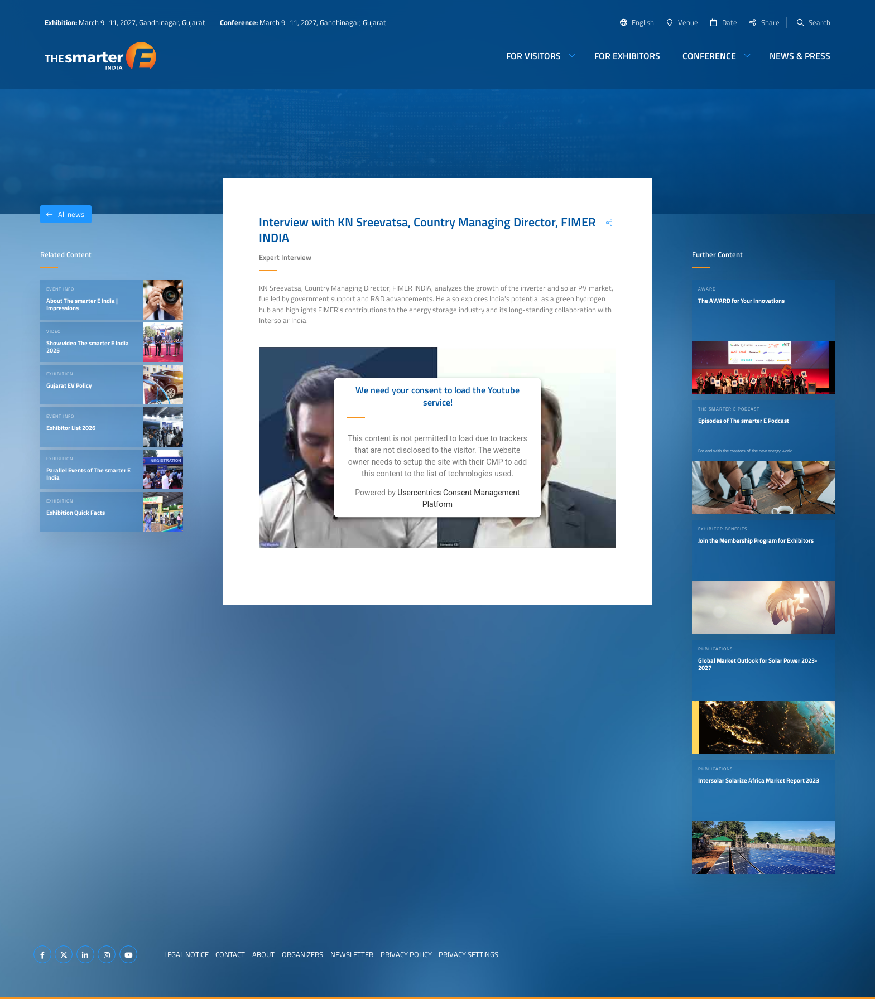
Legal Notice (186, 954)
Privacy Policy (406, 954)
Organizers (302, 954)
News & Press (800, 55)
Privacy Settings (468, 954)
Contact (230, 954)
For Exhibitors (627, 55)
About (263, 954)
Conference (709, 55)
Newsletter (351, 954)
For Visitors (533, 55)
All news (62, 214)
